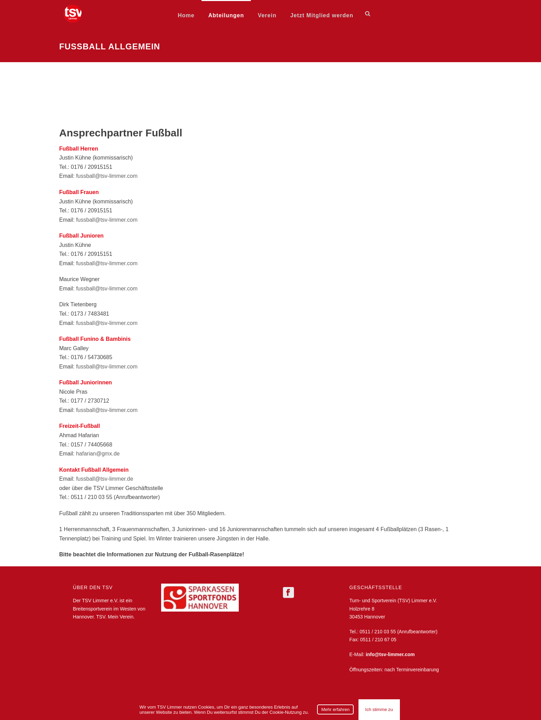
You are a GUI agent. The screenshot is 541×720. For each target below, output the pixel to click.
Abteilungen (226, 15)
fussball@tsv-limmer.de (104, 479)
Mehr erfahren (335, 709)
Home (186, 15)
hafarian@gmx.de (98, 454)
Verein (267, 15)
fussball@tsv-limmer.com (106, 176)
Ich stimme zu (379, 709)
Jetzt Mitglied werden (321, 15)
